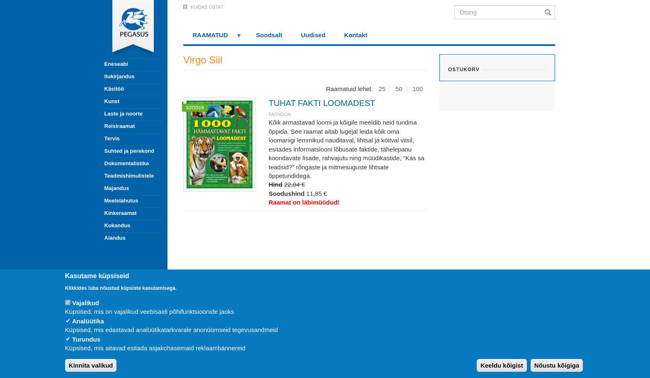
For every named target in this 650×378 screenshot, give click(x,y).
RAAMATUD (212, 37)
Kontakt (355, 35)
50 (399, 88)
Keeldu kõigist (501, 365)
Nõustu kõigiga (556, 365)
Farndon (280, 114)
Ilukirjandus (119, 76)
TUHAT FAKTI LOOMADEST (322, 103)
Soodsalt (269, 35)
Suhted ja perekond (129, 151)
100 (417, 88)
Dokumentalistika (126, 163)
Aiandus (115, 238)
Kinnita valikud (91, 365)
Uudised (313, 35)
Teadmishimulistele (129, 176)
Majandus (116, 188)
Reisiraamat (119, 126)
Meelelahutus (121, 200)
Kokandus (117, 225)
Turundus (86, 339)
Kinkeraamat (120, 213)
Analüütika (88, 321)
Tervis (112, 138)
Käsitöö (114, 89)
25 (382, 88)
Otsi (550, 12)
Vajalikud (85, 302)
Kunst (112, 101)
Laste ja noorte (123, 114)
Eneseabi (116, 64)
